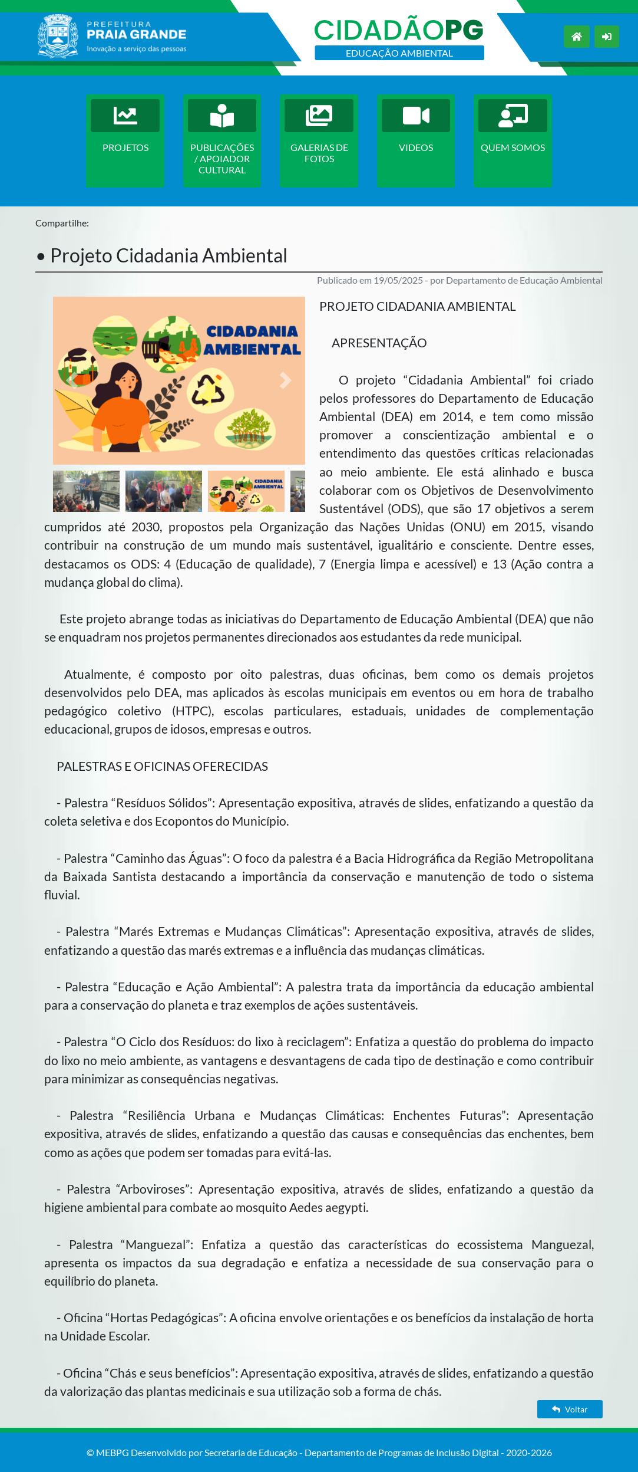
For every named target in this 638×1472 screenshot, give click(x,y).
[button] (72, 381)
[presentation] (58, 492)
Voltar (570, 1409)
